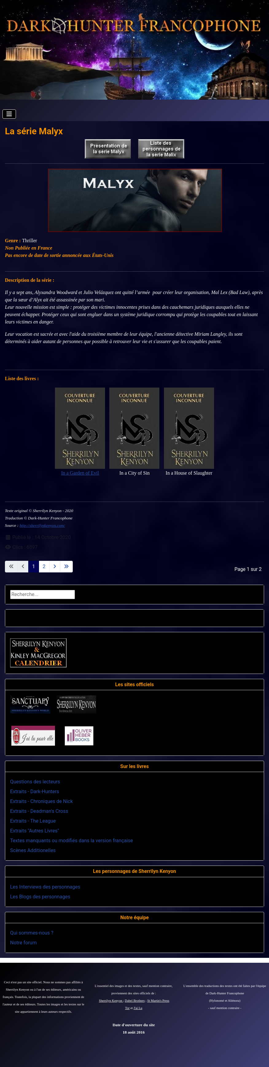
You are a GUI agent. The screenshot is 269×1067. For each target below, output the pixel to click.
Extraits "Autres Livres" (34, 831)
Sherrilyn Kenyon (111, 1000)
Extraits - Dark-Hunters (34, 791)
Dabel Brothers (135, 1000)
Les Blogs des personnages (40, 897)
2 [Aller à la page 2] (44, 566)
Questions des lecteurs (35, 782)
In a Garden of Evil (80, 473)
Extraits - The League (33, 821)
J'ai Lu (138, 1008)
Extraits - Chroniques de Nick (41, 801)
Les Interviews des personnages (45, 887)
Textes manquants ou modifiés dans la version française (71, 840)
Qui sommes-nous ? (31, 933)
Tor (127, 1008)
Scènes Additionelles (33, 850)
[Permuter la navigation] (9, 114)
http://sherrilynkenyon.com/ (42, 525)
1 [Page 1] (33, 566)
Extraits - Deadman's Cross (39, 811)
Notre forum (23, 943)
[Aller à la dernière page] (66, 566)
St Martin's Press (158, 1000)
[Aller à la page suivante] (54, 566)
